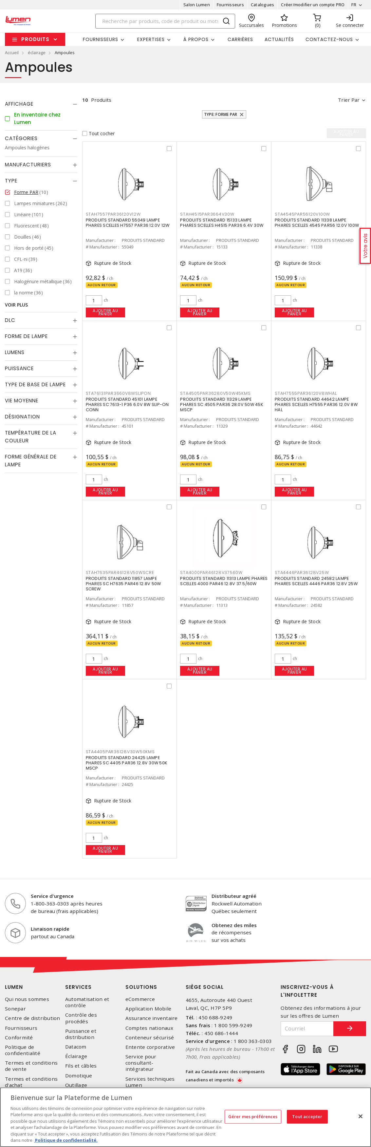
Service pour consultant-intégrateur (141, 1062)
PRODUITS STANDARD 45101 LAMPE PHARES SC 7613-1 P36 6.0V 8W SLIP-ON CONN (127, 404)
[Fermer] (360, 1116)
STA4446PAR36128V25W (302, 572)
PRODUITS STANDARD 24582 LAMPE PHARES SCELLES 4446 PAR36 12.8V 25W (316, 581)
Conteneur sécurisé (149, 1037)
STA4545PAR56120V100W (302, 214)
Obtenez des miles (234, 925)
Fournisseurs (230, 5)
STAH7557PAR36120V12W (113, 214)
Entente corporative (150, 1047)
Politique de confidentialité (22, 1050)
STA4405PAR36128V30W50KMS (120, 751)
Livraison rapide (50, 928)
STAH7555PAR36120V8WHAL (306, 393)
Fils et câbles (81, 1066)
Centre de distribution (32, 1018)
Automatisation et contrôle (87, 1002)
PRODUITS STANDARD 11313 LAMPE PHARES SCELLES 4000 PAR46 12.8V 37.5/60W (224, 581)
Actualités (279, 39)
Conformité (19, 1037)
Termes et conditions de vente (31, 1066)
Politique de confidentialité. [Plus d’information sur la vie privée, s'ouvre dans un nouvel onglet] (66, 1140)
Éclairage (76, 1056)
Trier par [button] (349, 99)
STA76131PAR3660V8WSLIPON (118, 393)
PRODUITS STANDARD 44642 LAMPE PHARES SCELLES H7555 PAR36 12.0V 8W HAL (316, 404)
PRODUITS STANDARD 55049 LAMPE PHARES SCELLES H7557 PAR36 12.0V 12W (128, 222)
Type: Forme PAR (220, 114)
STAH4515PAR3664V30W (207, 214)
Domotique (78, 1076)
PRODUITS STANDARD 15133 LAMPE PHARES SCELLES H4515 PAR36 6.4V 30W (221, 222)
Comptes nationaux (149, 1028)
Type (11, 180)
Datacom (75, 1047)
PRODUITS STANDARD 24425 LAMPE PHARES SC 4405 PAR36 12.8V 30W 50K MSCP (127, 763)
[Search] (165, 21)
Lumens (15, 352)
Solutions (141, 987)
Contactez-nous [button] (329, 39)
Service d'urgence (52, 896)
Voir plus (16, 305)
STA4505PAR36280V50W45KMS (215, 393)
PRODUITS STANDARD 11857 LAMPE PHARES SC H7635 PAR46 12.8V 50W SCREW (123, 584)
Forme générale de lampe (31, 460)
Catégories (21, 138)
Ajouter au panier (105, 312)
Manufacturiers (28, 164)
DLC (10, 320)
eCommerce (140, 999)
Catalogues (262, 5)
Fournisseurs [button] (100, 39)
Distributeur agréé (234, 896)
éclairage (37, 52)
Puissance (19, 368)
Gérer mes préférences (253, 1116)
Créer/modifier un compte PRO (312, 5)
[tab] (41, 104)
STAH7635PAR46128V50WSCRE (120, 572)
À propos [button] (196, 39)
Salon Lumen (196, 5)
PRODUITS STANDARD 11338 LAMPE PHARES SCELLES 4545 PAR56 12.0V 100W (317, 222)
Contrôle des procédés (81, 1018)
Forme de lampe (26, 336)
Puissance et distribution (80, 1034)
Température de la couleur (30, 436)
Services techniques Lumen (150, 1082)
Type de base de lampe (35, 384)
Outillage (76, 1085)
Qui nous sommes (27, 999)
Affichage (19, 103)
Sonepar (15, 1009)
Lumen (14, 987)
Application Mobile (148, 1009)
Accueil (12, 52)
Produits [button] (35, 39)
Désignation (22, 416)
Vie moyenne (21, 400)
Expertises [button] (151, 39)
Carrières (240, 39)
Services (78, 987)
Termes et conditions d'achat (31, 1082)
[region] (185, 1117)
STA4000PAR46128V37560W (211, 572)
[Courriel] (307, 1028)
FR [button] (353, 5)
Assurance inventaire (151, 1018)
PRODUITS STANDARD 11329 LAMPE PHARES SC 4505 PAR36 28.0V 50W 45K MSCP (221, 404)
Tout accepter (307, 1116)
